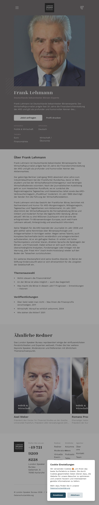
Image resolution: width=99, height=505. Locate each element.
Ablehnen (75, 495)
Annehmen (58, 495)
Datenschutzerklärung (60, 488)
